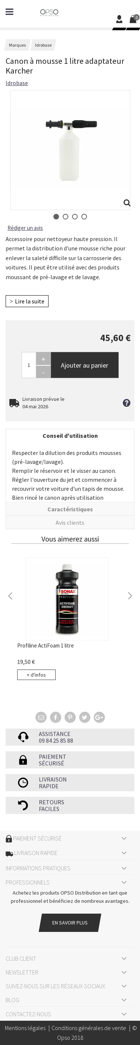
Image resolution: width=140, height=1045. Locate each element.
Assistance (55, 733)
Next (129, 594)
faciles (49, 808)
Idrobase (17, 83)
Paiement (52, 756)
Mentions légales (25, 1028)
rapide (49, 786)
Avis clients (70, 522)
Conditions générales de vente (89, 1028)
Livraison (53, 779)
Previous (10, 594)
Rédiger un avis (25, 227)
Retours (51, 802)
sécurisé (51, 763)
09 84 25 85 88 (56, 740)
